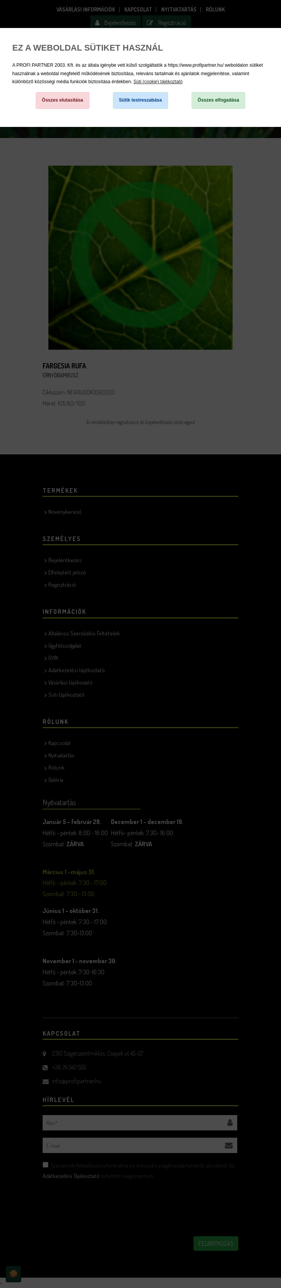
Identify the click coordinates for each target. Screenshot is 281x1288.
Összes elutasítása (62, 100)
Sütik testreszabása (140, 100)
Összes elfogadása (218, 100)
